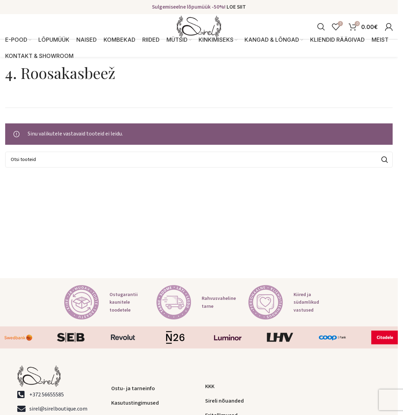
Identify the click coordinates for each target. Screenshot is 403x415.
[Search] (321, 32)
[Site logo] (198, 32)
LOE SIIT (236, 7)
